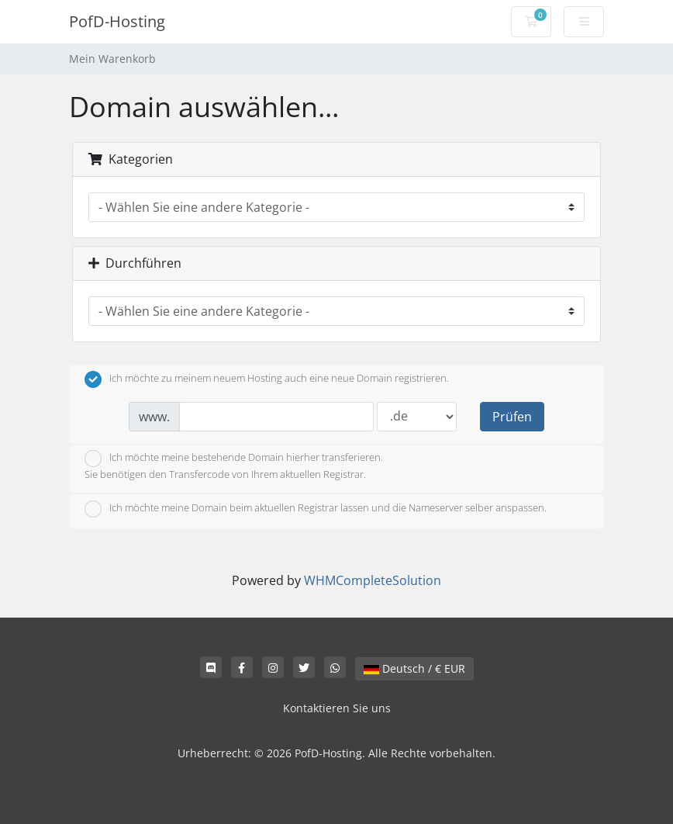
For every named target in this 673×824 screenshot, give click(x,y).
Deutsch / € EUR (414, 668)
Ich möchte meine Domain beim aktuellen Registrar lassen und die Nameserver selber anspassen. (316, 509)
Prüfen (512, 416)
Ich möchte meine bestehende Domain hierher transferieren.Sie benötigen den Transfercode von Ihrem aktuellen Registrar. (234, 465)
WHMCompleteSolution (372, 580)
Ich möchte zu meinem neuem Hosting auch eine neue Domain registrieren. (267, 379)
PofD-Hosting (117, 21)
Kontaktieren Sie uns (337, 708)
